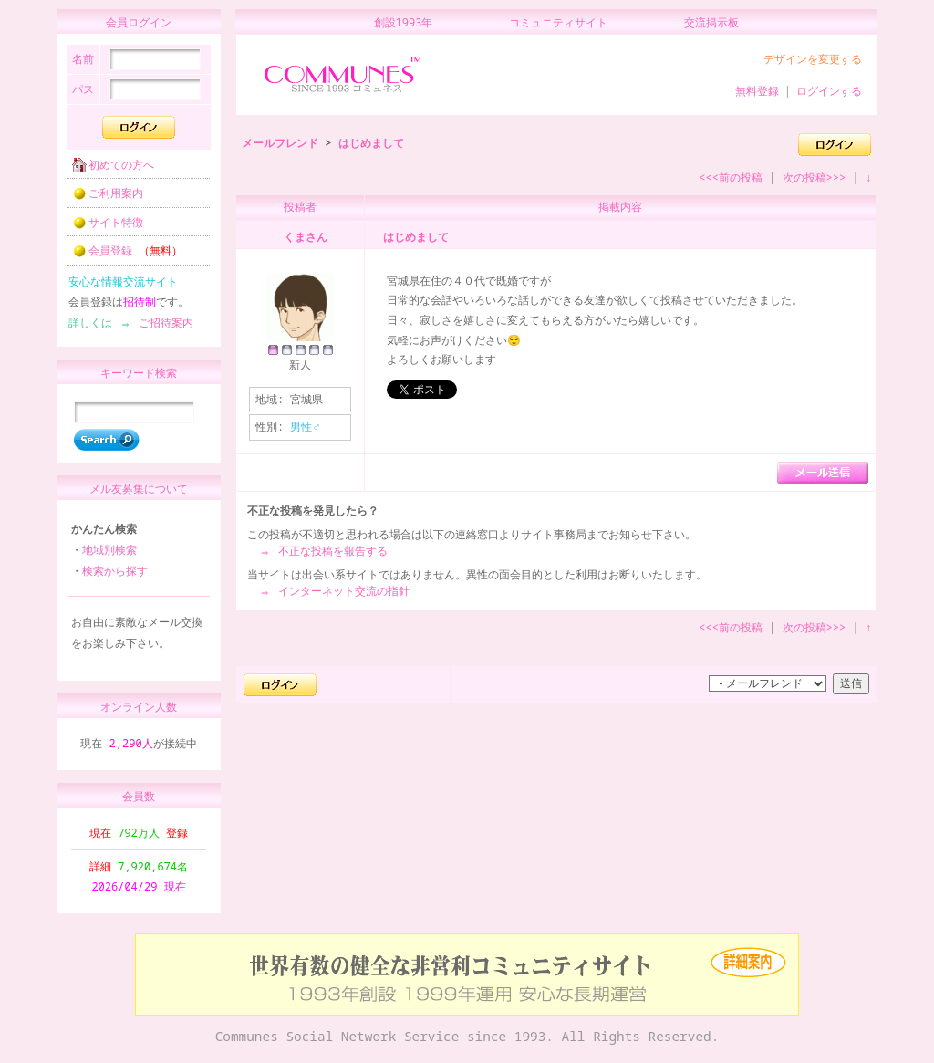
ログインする (829, 91)
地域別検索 (109, 558)
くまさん (305, 237)
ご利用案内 (102, 198)
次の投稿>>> (814, 177)
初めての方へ (108, 170)
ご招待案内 (160, 328)
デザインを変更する (812, 59)
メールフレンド (280, 143)
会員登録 (122, 256)
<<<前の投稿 (731, 177)
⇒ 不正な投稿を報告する (323, 550)
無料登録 (757, 91)
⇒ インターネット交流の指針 (334, 591)
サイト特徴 (102, 227)
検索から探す (115, 579)
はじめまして (371, 143)
